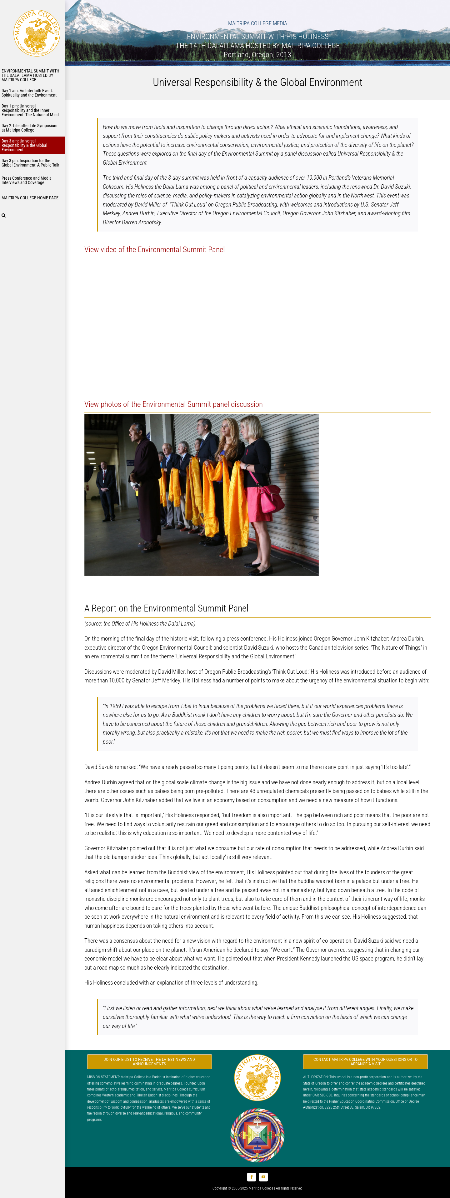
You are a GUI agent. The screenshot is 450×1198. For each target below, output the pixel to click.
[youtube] (263, 1177)
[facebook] (251, 1177)
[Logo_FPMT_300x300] (257, 1108)
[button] (32, 215)
